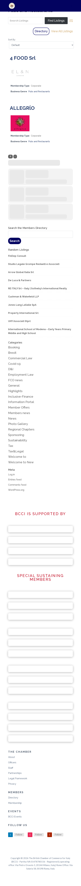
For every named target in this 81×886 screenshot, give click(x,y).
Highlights (15, 391)
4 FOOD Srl (23, 58)
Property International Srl (23, 313)
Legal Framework (17, 778)
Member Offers (19, 407)
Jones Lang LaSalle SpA (22, 305)
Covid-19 (14, 364)
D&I (10, 369)
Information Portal (21, 402)
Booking (14, 347)
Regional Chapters (21, 429)
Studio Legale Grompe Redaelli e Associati (33, 264)
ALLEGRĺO (22, 108)
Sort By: (12, 39)
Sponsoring (16, 435)
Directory (41, 31)
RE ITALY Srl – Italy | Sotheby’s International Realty (37, 288)
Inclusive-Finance (20, 396)
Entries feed (14, 479)
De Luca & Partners (19, 280)
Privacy (12, 783)
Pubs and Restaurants (39, 91)
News (12, 418)
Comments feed (17, 484)
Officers (12, 762)
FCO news (15, 380)
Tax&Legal (16, 451)
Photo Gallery (18, 424)
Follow (19, 834)
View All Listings (62, 31)
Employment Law (21, 374)
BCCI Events (15, 816)
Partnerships (15, 773)
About (11, 757)
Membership (15, 803)
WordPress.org (16, 490)
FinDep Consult (17, 256)
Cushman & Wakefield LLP (23, 296)
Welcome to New (21, 462)
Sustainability (17, 440)
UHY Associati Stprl (19, 321)
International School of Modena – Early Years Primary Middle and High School (39, 331)
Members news (19, 413)
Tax (10, 446)
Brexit (12, 352)
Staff (10, 767)
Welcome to (17, 456)
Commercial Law (20, 358)
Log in (11, 474)
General (14, 385)
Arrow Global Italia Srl (21, 272)
